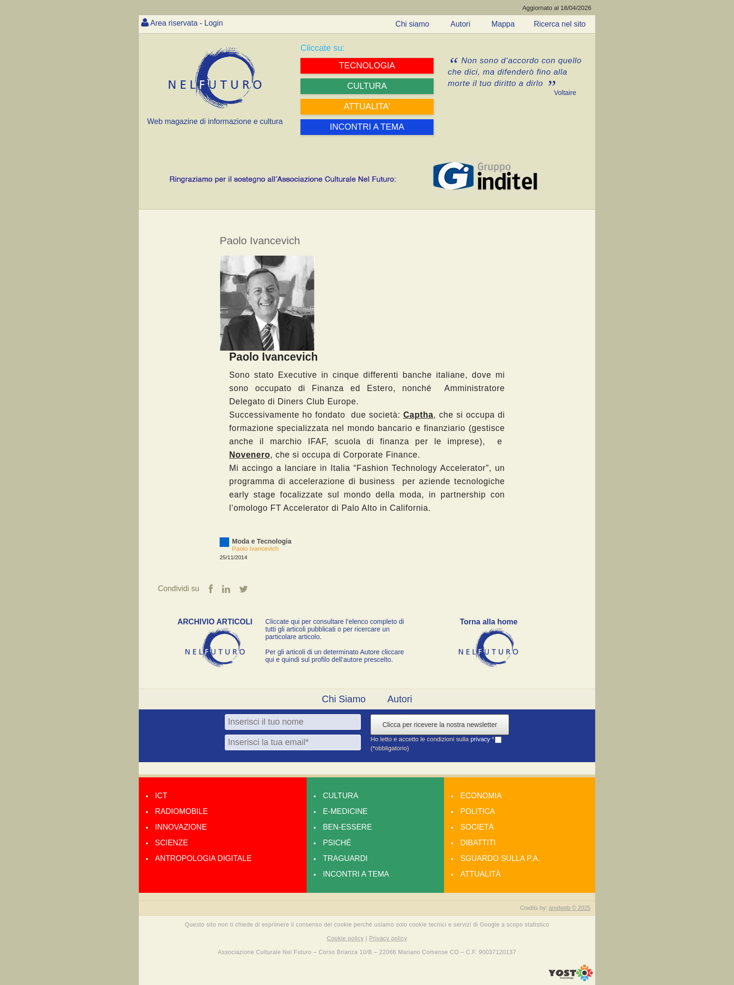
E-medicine (345, 811)
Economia (481, 796)
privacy (481, 739)
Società (476, 827)
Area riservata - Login (186, 23)
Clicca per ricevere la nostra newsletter (439, 724)
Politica (477, 811)
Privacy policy (388, 938)
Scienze (171, 843)
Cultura (340, 796)
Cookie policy (345, 938)
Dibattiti (477, 843)
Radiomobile (181, 811)
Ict (161, 796)
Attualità (480, 874)
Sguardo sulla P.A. (500, 858)
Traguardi (345, 858)
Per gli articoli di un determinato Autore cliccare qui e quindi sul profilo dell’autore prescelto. (334, 655)
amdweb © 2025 (569, 908)
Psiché (337, 843)
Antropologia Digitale (203, 858)
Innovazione (181, 827)
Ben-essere (347, 827)
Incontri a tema (356, 874)
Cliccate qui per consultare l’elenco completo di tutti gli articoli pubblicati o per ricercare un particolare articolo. (334, 629)
